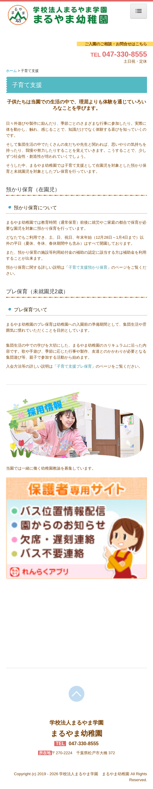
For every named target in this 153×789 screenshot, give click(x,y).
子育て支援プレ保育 (74, 366)
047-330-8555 (124, 54)
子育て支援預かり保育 (87, 267)
